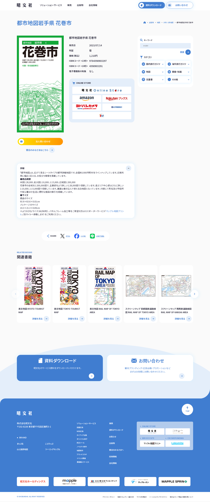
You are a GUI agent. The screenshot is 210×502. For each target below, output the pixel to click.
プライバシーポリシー (94, 497)
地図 (158, 22)
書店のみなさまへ (116, 451)
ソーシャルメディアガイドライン (151, 497)
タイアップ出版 (82, 437)
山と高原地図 (23, 450)
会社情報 (93, 5)
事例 (69, 5)
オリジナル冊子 (82, 441)
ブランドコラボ (82, 456)
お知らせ (112, 438)
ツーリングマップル (53, 450)
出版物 (80, 5)
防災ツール (81, 444)
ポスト (68, 236)
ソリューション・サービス (51, 5)
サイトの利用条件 (132, 497)
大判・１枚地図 (168, 22)
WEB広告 (80, 433)
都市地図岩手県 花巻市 (185, 22)
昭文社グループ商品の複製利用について (179, 497)
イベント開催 (81, 460)
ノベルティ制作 (82, 448)
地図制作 (80, 452)
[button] (194, 293)
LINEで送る (100, 236)
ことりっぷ (49, 445)
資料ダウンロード (116, 431)
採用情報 (113, 458)
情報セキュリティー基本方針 (114, 497)
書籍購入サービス (83, 464)
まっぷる (20, 445)
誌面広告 (80, 429)
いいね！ (83, 236)
